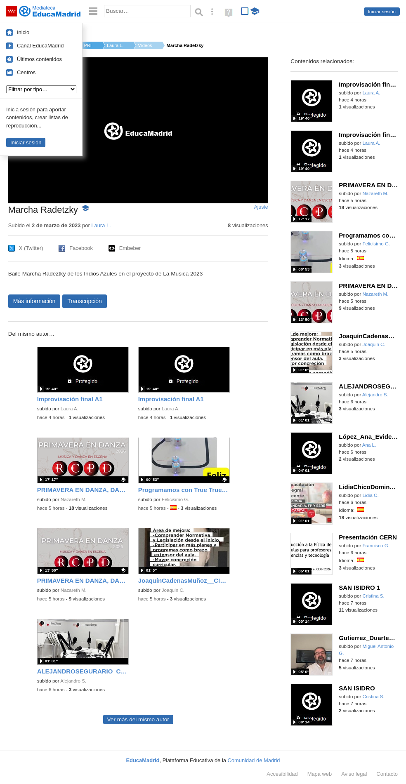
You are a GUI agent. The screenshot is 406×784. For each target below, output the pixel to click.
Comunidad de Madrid (254, 760)
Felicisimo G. (175, 499)
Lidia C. (370, 495)
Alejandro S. (73, 680)
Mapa (319, 774)
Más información (34, 301)
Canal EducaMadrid (40, 45)
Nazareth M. (74, 499)
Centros (26, 72)
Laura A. (69, 408)
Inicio (23, 32)
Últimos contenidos (39, 59)
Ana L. (369, 445)
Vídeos (145, 45)
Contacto (387, 774)
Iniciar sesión (382, 11)
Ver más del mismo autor (138, 719)
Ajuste (261, 207)
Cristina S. (373, 595)
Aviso (354, 774)
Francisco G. (375, 545)
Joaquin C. (173, 590)
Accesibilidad (282, 774)
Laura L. (115, 45)
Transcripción (84, 301)
